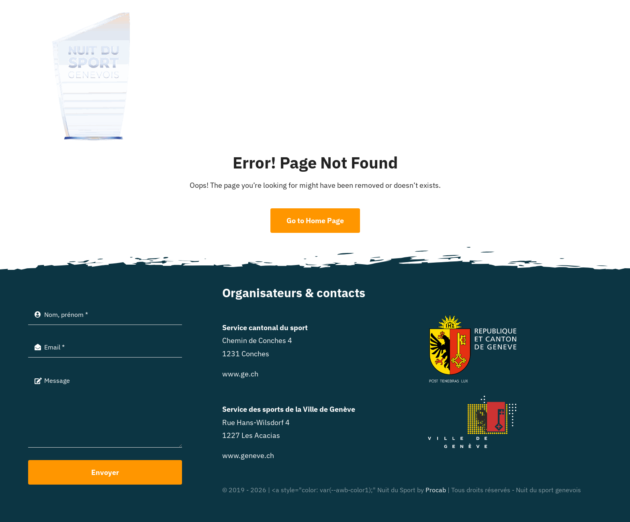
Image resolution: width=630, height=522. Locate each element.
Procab (435, 490)
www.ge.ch (240, 373)
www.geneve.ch (248, 455)
